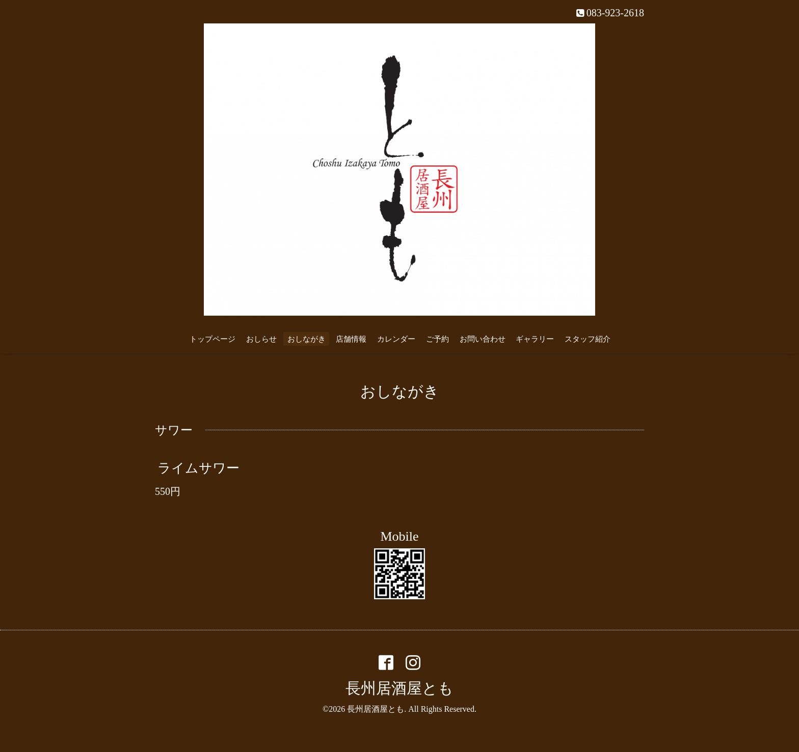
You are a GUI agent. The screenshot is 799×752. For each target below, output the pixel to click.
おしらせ (261, 339)
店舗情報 (351, 339)
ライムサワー (198, 468)
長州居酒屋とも (399, 688)
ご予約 (437, 339)
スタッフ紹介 (587, 339)
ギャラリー (535, 339)
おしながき (306, 339)
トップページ (212, 339)
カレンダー (396, 339)
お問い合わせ (482, 339)
